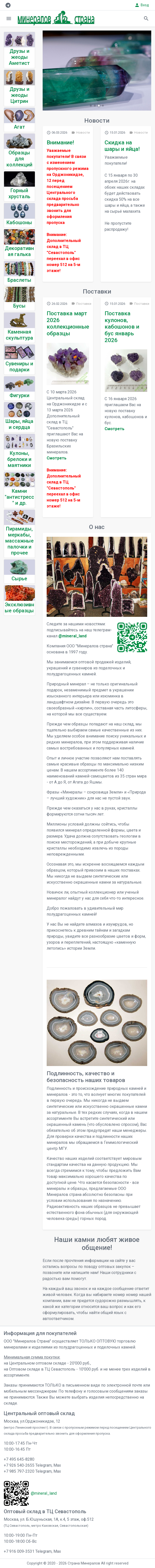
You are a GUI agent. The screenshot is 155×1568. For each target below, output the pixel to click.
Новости (80, 133)
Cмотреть (56, 458)
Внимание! (60, 142)
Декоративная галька (19, 251)
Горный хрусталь (19, 193)
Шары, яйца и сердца (19, 424)
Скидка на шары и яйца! (122, 145)
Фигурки (19, 395)
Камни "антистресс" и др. (19, 497)
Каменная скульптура (19, 335)
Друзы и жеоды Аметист (19, 57)
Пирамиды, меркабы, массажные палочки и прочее (19, 541)
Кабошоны (19, 222)
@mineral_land (72, 636)
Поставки (81, 304)
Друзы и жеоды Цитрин (19, 95)
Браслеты (19, 280)
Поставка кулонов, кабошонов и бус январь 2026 (122, 326)
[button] (91, 106)
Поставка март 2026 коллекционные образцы (68, 323)
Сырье (19, 579)
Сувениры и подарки (19, 367)
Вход (141, 5)
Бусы (19, 306)
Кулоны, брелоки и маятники (19, 459)
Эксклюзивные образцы (19, 608)
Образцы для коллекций (19, 159)
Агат (19, 127)
